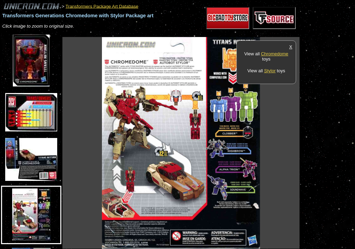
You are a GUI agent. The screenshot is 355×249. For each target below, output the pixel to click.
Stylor (270, 70)
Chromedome (274, 53)
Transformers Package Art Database (102, 6)
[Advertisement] (188, 33)
